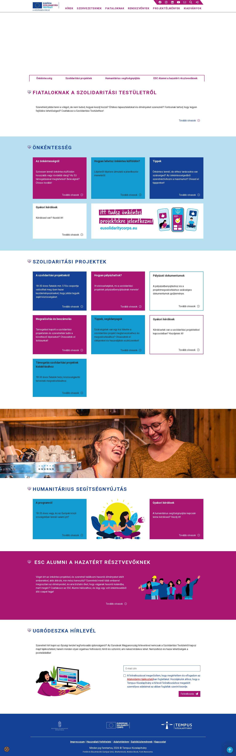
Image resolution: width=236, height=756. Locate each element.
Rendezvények (138, 8)
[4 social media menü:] (178, 2)
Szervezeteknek (89, 8)
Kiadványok (193, 8)
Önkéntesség (44, 84)
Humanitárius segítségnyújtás (122, 84)
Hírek (69, 8)
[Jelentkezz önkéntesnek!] (147, 225)
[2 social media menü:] (166, 2)
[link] (197, 2)
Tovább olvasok (189, 127)
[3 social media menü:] (172, 2)
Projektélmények (166, 8)
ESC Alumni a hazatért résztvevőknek (175, 84)
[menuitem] (69, 8)
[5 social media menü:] (184, 2)
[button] (160, 2)
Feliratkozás (189, 700)
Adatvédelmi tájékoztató (140, 685)
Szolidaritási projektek (78, 84)
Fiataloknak (114, 8)
